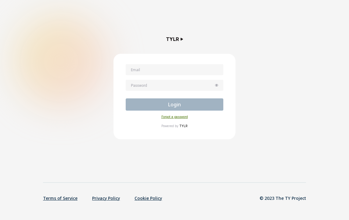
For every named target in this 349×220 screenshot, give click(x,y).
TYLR (183, 126)
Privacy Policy (106, 198)
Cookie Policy (148, 198)
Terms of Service (60, 198)
